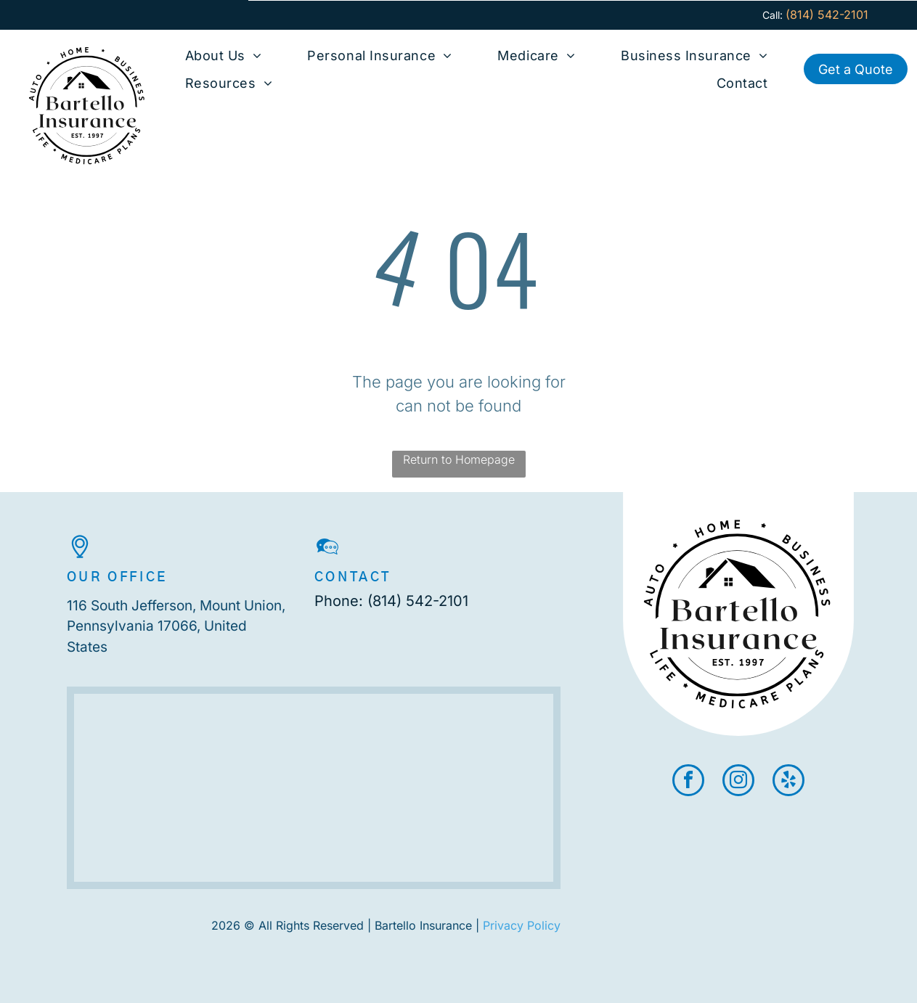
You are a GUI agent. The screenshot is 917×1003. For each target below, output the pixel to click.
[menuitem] (223, 55)
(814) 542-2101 (417, 601)
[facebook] (688, 782)
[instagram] (738, 782)
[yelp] (788, 782)
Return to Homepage (459, 459)
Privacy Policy (522, 925)
